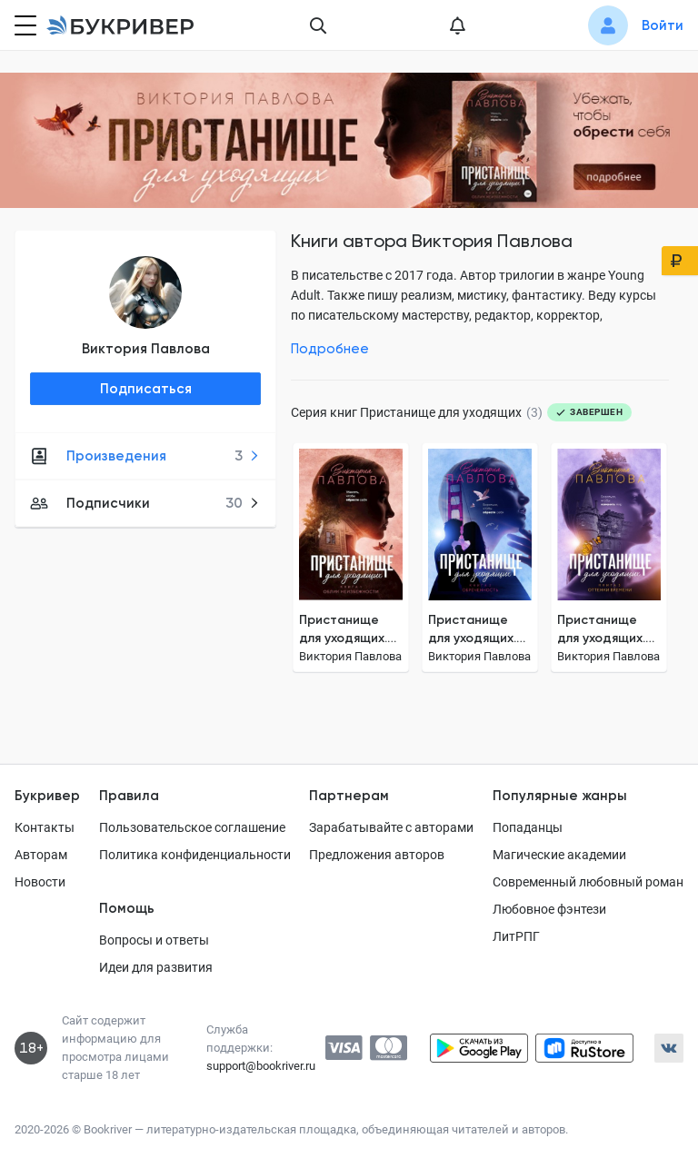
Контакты (45, 827)
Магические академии (559, 854)
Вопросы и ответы (154, 940)
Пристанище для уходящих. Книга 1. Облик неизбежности (345, 630)
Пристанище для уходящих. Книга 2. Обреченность (475, 630)
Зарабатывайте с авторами (391, 827)
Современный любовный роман (588, 882)
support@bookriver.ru (260, 1066)
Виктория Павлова (146, 349)
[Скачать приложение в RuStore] (584, 1048)
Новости (40, 882)
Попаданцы (528, 827)
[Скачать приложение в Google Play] (479, 1048)
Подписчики (145, 503)
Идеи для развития (156, 967)
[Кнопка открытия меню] (23, 25)
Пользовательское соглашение (192, 827)
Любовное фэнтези (549, 909)
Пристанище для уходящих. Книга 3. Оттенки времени (601, 630)
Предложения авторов (376, 854)
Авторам (41, 854)
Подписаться (146, 389)
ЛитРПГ (516, 936)
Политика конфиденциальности (195, 854)
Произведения (145, 456)
